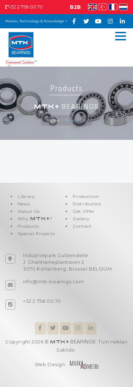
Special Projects (36, 233)
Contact (82, 226)
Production (86, 196)
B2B (75, 7)
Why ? (35, 218)
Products (76, 120)
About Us (29, 211)
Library (26, 196)
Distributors (87, 203)
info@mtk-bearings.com (53, 281)
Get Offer (84, 211)
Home (53, 120)
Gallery (81, 218)
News (24, 203)
